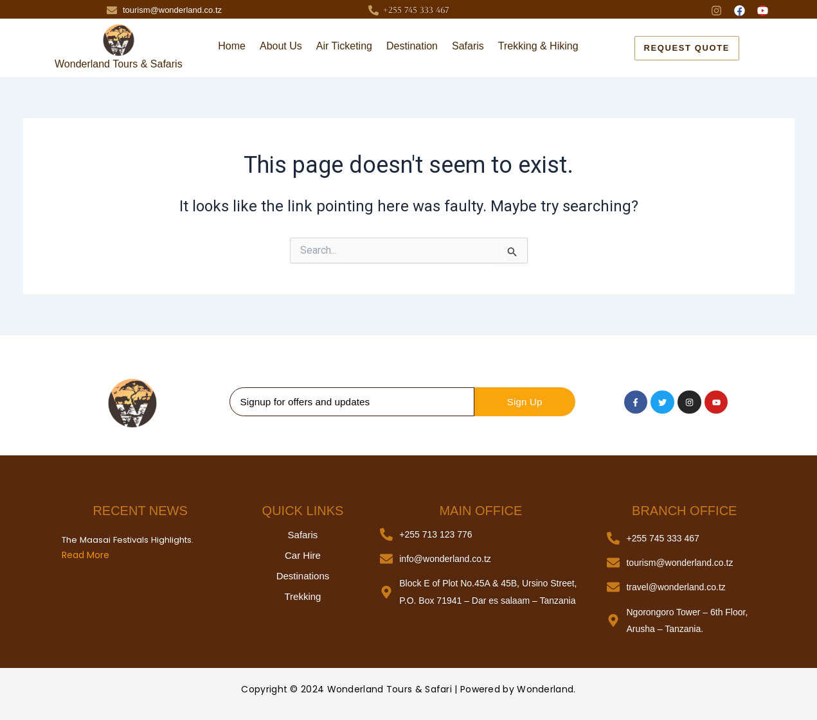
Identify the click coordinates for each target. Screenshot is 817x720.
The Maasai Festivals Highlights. (127, 540)
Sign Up (525, 401)
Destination (412, 45)
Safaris (468, 45)
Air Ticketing (344, 45)
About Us (281, 45)
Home (232, 45)
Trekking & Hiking (538, 45)
